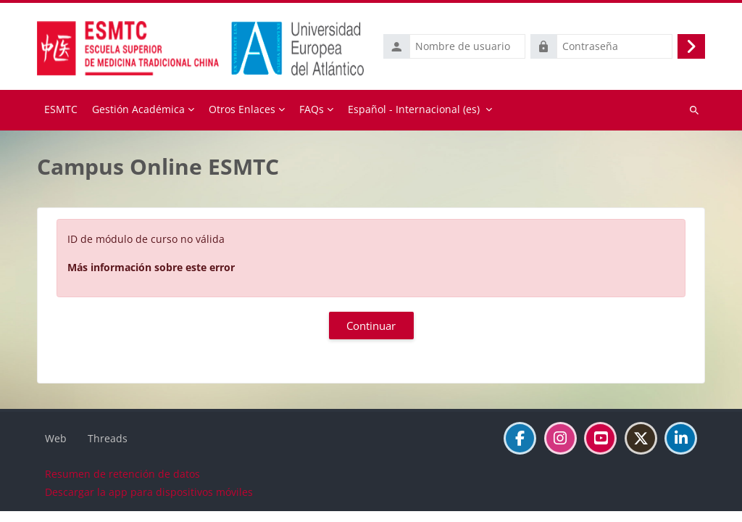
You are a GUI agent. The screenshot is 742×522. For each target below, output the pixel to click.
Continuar (371, 325)
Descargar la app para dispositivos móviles (149, 503)
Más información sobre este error (151, 267)
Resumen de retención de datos (122, 485)
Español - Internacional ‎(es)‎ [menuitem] (414, 109)
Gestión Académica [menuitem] (138, 109)
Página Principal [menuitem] (61, 110)
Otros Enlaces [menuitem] (242, 109)
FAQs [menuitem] (311, 109)
